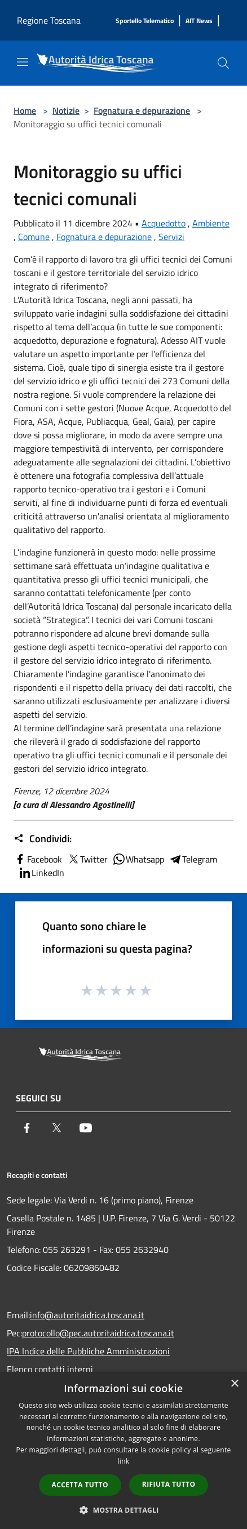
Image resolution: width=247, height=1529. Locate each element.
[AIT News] (199, 21)
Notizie (66, 110)
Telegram (193, 859)
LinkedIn (41, 872)
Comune (34, 236)
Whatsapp (138, 859)
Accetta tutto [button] (80, 1485)
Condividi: (43, 839)
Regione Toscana (49, 20)
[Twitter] (56, 1128)
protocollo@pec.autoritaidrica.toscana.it (98, 1333)
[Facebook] (27, 1128)
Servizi (171, 236)
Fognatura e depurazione (142, 110)
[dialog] (123, 1450)
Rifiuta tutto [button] (169, 1484)
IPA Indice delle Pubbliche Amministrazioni (88, 1351)
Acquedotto (164, 223)
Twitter (87, 859)
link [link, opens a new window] (124, 1461)
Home (25, 110)
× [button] (234, 1384)
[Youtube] (85, 1128)
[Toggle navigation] (22, 62)
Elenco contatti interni (50, 1369)
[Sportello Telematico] (145, 21)
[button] (123, 1509)
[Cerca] (223, 63)
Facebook (38, 859)
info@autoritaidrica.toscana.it (87, 1315)
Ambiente (211, 223)
